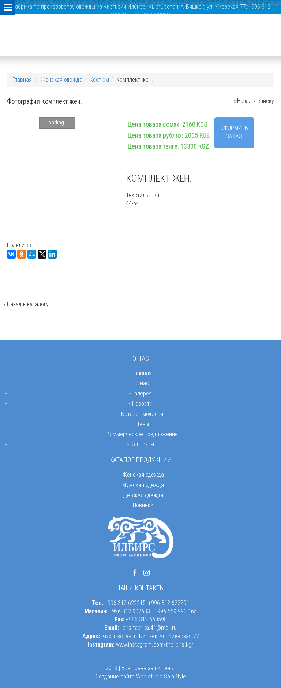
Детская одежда (143, 495)
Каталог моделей (142, 413)
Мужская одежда (143, 484)
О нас (142, 383)
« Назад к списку (253, 100)
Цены (142, 424)
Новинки (143, 505)
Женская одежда (61, 79)
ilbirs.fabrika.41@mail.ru (148, 627)
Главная (22, 79)
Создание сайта (115, 676)
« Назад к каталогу (26, 304)
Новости (142, 403)
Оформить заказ (234, 132)
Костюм (99, 79)
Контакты (142, 444)
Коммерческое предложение (142, 434)
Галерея (142, 393)
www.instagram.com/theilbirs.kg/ (155, 644)
